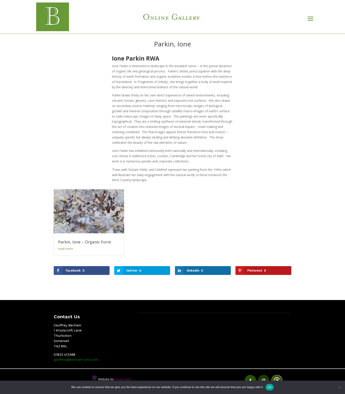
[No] (339, 387)
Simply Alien (123, 379)
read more (65, 249)
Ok (270, 387)
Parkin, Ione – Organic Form (84, 242)
